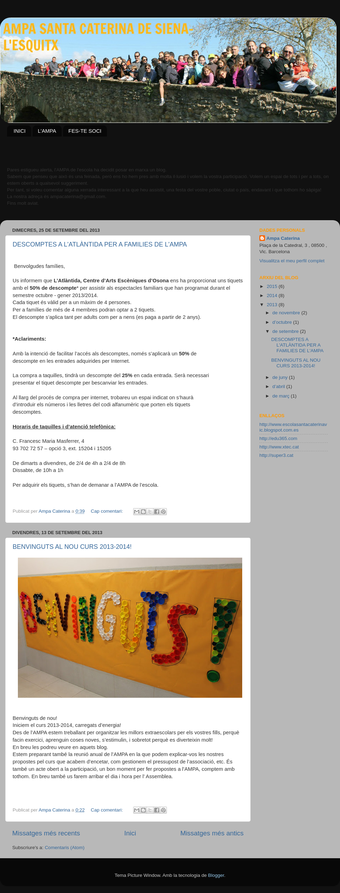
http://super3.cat (276, 455)
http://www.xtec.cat (279, 446)
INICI (20, 131)
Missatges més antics (212, 833)
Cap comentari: (107, 511)
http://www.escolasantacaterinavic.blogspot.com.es (293, 427)
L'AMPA (47, 131)
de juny (280, 377)
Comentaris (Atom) (64, 847)
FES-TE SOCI (84, 131)
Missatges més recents (46, 833)
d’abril (279, 386)
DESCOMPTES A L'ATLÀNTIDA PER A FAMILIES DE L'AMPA (100, 244)
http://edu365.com (278, 438)
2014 (273, 295)
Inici (130, 833)
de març (281, 396)
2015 (273, 286)
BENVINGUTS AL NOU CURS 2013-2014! (72, 546)
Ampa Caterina (283, 238)
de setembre (286, 331)
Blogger (216, 875)
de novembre (286, 312)
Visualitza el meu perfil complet (292, 260)
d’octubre (282, 322)
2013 (273, 304)
